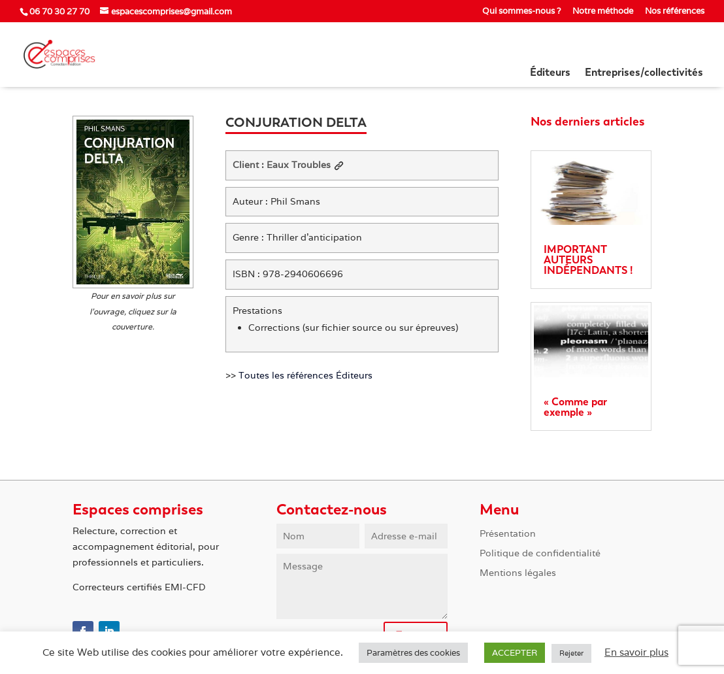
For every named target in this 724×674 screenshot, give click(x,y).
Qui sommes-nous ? (521, 11)
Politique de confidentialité (540, 553)
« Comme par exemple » (575, 407)
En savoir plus (636, 652)
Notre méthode (602, 11)
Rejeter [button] (571, 653)
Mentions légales (518, 573)
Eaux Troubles (305, 165)
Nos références (674, 11)
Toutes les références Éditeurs (305, 375)
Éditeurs (550, 73)
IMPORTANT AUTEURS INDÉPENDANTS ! (588, 260)
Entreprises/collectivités (644, 73)
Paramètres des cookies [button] (413, 652)
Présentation (508, 534)
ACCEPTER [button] (514, 652)
